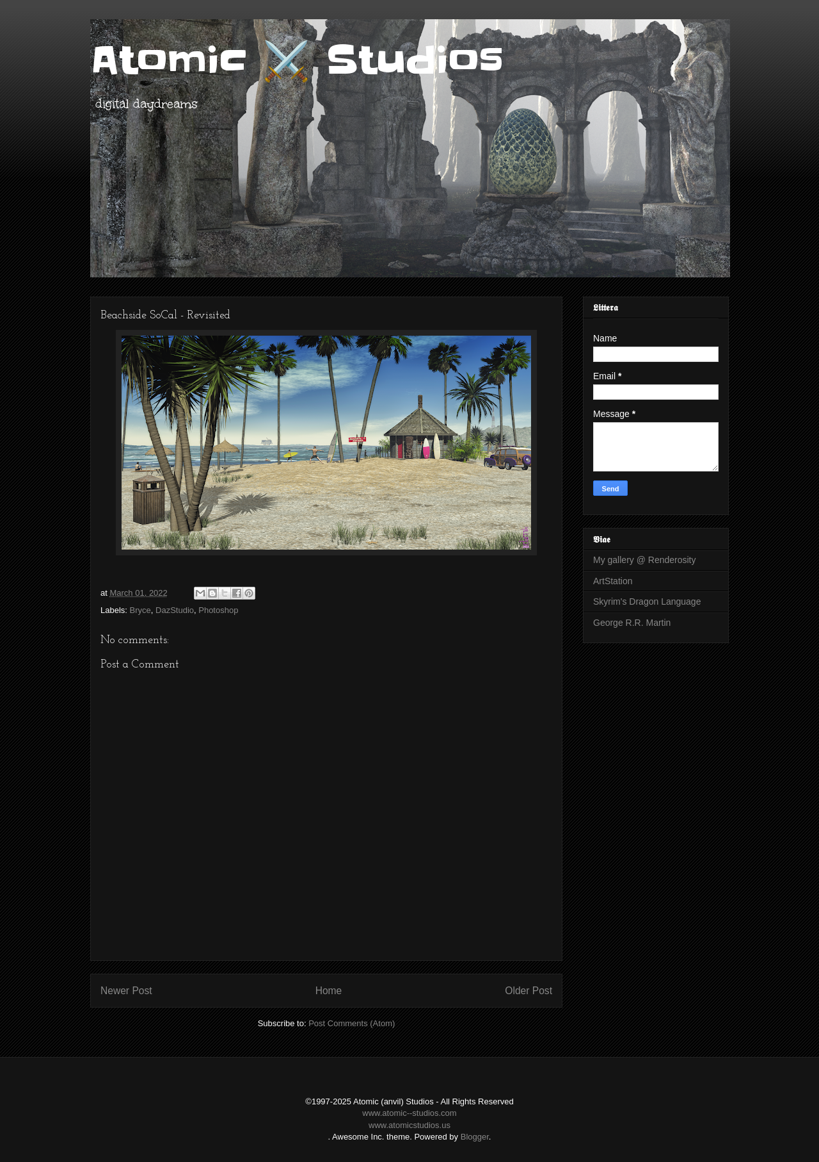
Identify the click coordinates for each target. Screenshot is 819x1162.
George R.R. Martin (632, 623)
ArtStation (612, 581)
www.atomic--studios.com (409, 1113)
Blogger (475, 1137)
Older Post (528, 990)
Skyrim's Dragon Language (647, 601)
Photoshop (218, 610)
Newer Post (126, 990)
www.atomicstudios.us (409, 1125)
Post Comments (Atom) (351, 1023)
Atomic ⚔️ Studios (297, 61)
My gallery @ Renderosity (644, 560)
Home (328, 990)
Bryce (140, 610)
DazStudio (174, 610)
